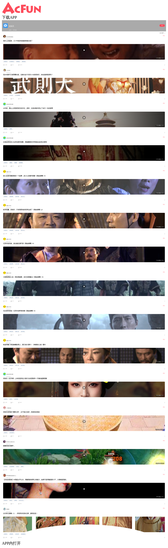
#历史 (11, 500)
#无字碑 (16, 399)
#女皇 (11, 399)
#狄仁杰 (22, 196)
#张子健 (17, 196)
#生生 (17, 466)
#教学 (22, 466)
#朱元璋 (17, 534)
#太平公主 (21, 500)
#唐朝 (11, 128)
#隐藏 (15, 162)
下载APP (9, 17)
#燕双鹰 (11, 196)
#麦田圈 (20, 162)
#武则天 (5, 61)
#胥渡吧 (11, 534)
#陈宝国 (23, 61)
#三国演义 (12, 61)
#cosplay (11, 95)
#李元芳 (11, 297)
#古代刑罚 (12, 432)
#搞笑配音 (23, 534)
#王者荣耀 (17, 95)
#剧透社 (18, 61)
